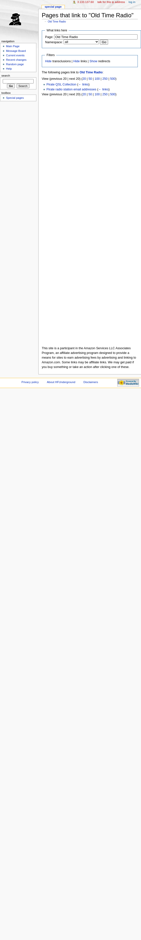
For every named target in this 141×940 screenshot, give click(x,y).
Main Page (13, 46)
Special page (53, 6)
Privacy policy (30, 382)
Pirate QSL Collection (61, 84)
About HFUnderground (61, 382)
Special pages (15, 97)
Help (9, 68)
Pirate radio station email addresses (71, 89)
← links (83, 84)
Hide (48, 61)
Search (5, 75)
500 (112, 79)
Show (93, 61)
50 (90, 79)
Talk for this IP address (111, 1)
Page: (49, 37)
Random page (15, 64)
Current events (15, 55)
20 (84, 79)
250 (105, 79)
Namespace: (54, 42)
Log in (132, 1)
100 (97, 79)
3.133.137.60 (85, 1)
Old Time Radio (57, 21)
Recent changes (16, 59)
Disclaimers (90, 382)
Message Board (16, 50)
